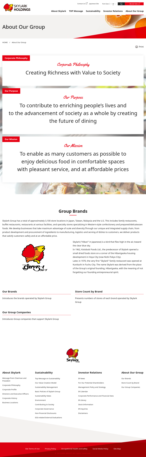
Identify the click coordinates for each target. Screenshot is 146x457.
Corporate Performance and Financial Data (96, 396)
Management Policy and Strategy (91, 387)
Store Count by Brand (88, 291)
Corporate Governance (44, 409)
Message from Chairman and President (14, 379)
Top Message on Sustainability (47, 378)
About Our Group (135, 11)
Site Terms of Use (32, 449)
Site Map (117, 449)
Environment (40, 400)
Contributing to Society (44, 404)
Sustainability (93, 11)
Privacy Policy (50, 449)
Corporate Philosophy (11, 385)
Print (141, 46)
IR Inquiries (83, 409)
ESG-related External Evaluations (48, 417)
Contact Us (81, 4)
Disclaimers (83, 413)
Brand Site (134, 4)
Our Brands (9, 291)
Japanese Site (94, 4)
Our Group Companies (16, 312)
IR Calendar (83, 391)
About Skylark (58, 11)
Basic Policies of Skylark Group (47, 391)
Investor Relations (113, 11)
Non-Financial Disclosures (45, 413)
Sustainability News (43, 396)
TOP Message (76, 11)
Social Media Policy (100, 449)
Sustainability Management (46, 387)
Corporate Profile (9, 389)
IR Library (82, 400)
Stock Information (85, 404)
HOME (5, 42)
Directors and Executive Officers (15, 394)
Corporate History (9, 398)
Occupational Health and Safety (74, 449)
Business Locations (10, 402)
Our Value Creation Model (46, 383)
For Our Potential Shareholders (91, 383)
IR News (81, 378)
